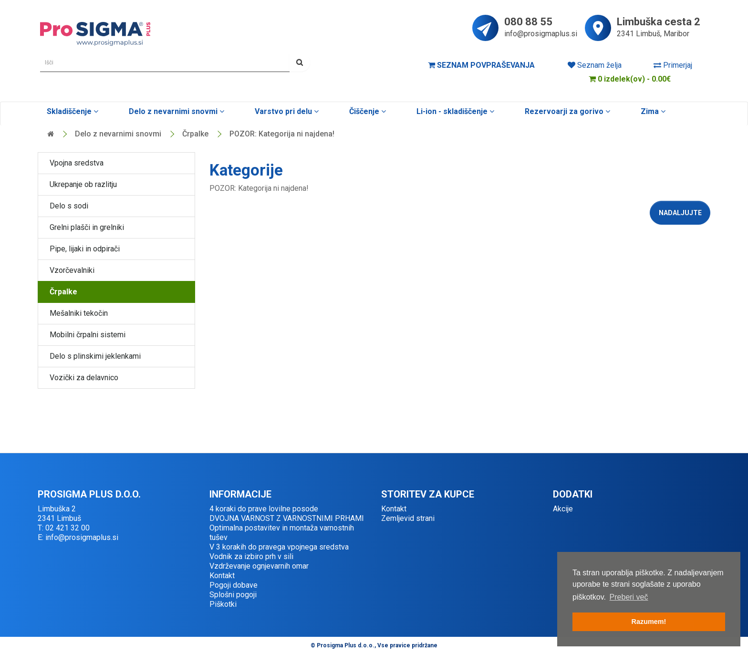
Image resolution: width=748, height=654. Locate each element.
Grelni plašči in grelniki (87, 227)
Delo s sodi (69, 205)
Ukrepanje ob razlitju (83, 184)
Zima (652, 111)
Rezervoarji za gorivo (566, 111)
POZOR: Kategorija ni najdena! (281, 133)
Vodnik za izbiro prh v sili (251, 556)
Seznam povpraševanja (481, 65)
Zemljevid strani (408, 518)
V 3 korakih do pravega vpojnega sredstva (279, 546)
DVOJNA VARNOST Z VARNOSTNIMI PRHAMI (286, 518)
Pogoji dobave (233, 585)
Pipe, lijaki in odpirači (85, 248)
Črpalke (195, 133)
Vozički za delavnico (84, 377)
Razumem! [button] (649, 621)
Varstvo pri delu (286, 111)
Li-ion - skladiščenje (454, 111)
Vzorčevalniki (72, 270)
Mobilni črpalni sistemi (87, 334)
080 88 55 (528, 22)
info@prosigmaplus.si (540, 33)
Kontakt (222, 575)
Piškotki (223, 604)
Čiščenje (366, 111)
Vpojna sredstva (77, 162)
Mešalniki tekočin (79, 313)
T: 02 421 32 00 (64, 527)
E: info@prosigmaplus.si (78, 537)
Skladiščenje (71, 111)
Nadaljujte (680, 213)
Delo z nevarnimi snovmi (175, 111)
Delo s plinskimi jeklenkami (95, 356)
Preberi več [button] (629, 597)
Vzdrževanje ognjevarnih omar (259, 566)
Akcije (563, 508)
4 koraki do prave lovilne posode (263, 508)
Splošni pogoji (233, 594)
